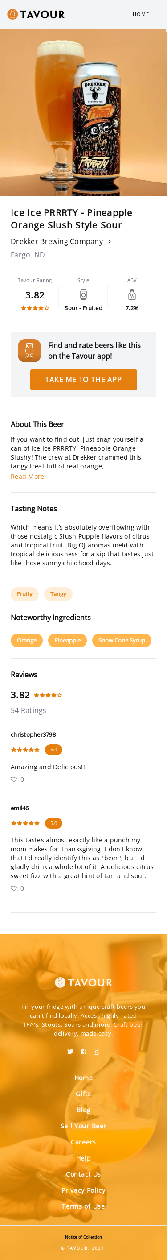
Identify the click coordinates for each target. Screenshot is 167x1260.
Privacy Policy (83, 1190)
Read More (27, 476)
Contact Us (83, 1174)
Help (83, 1158)
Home (141, 14)
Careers (83, 1142)
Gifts (83, 1094)
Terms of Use (83, 1206)
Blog (84, 1110)
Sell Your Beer (84, 1126)
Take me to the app (83, 380)
